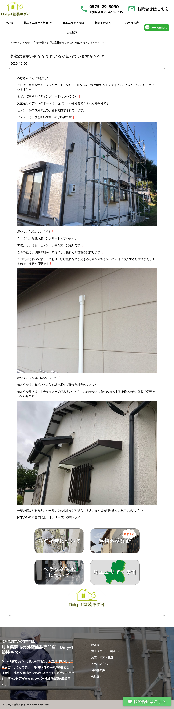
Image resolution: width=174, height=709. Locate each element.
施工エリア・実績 (73, 23)
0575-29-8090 (104, 6)
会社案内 (72, 32)
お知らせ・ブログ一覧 (32, 42)
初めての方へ (104, 23)
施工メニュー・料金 (38, 23)
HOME (9, 23)
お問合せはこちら (153, 9)
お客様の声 (132, 23)
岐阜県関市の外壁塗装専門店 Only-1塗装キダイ (38, 649)
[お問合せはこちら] (132, 9)
